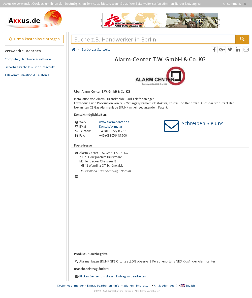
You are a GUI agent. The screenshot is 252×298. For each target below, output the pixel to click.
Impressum (143, 285)
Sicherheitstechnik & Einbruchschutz (30, 67)
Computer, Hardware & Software (28, 59)
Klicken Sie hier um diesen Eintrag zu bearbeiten (112, 276)
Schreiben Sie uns (202, 123)
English (188, 285)
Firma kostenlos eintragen (34, 39)
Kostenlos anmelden (71, 285)
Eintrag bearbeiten (99, 285)
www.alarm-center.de (114, 122)
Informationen (124, 285)
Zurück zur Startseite (96, 49)
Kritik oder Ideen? (165, 285)
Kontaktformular (110, 126)
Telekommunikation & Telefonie (27, 75)
